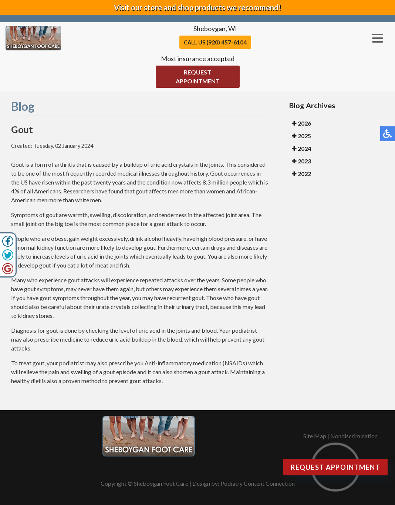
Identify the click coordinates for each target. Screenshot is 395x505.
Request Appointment (198, 76)
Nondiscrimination (354, 435)
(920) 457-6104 (226, 42)
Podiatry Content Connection (257, 483)
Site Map (314, 435)
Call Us (215, 42)
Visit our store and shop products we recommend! (197, 7)
